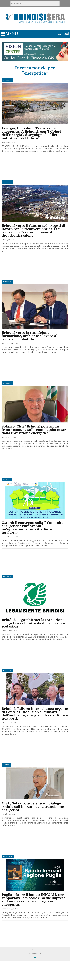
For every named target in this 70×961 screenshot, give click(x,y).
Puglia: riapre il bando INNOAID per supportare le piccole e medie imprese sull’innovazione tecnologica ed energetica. (33, 900)
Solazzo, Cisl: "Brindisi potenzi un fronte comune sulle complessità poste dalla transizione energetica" (34, 429)
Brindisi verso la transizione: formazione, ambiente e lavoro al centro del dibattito (29, 336)
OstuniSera (6, 479)
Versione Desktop (35, 953)
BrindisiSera (7, 80)
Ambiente (6, 765)
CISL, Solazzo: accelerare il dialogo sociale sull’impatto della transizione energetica (33, 806)
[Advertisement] (35, 167)
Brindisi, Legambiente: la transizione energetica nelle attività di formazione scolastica (34, 623)
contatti (63, 33)
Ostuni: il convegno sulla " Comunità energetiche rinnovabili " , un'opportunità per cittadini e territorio (32, 528)
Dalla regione (7, 856)
